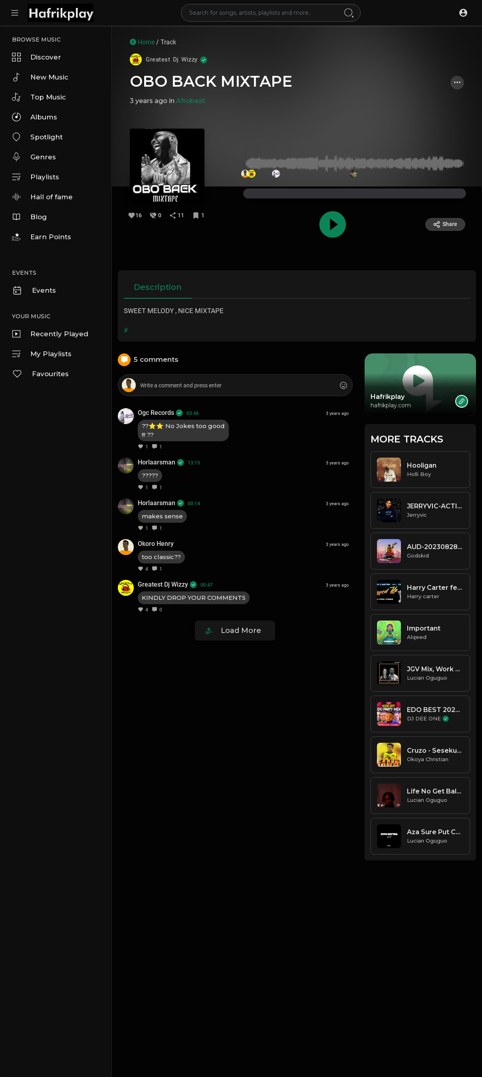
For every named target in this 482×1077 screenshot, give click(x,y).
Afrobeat (190, 101)
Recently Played (50, 333)
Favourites (40, 374)
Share (445, 224)
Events (34, 290)
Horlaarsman (161, 462)
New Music (40, 77)
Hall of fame (42, 196)
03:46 (192, 413)
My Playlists (41, 353)
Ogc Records (160, 413)
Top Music (39, 97)
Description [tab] (158, 287)
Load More (241, 630)
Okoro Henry (156, 543)
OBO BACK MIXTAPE (211, 81)
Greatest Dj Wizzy (167, 584)
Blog (29, 216)
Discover (36, 57)
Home (142, 42)
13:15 (194, 463)
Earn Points (41, 236)
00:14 (194, 503)
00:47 (206, 585)
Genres (34, 157)
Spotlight (37, 137)
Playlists (35, 177)
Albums (34, 117)
